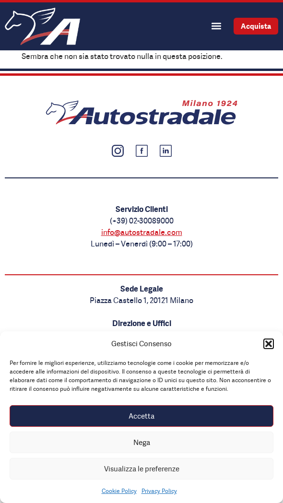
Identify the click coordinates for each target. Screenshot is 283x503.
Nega (141, 442)
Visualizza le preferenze (141, 469)
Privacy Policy (159, 491)
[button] (268, 344)
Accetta (141, 416)
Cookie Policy (119, 491)
